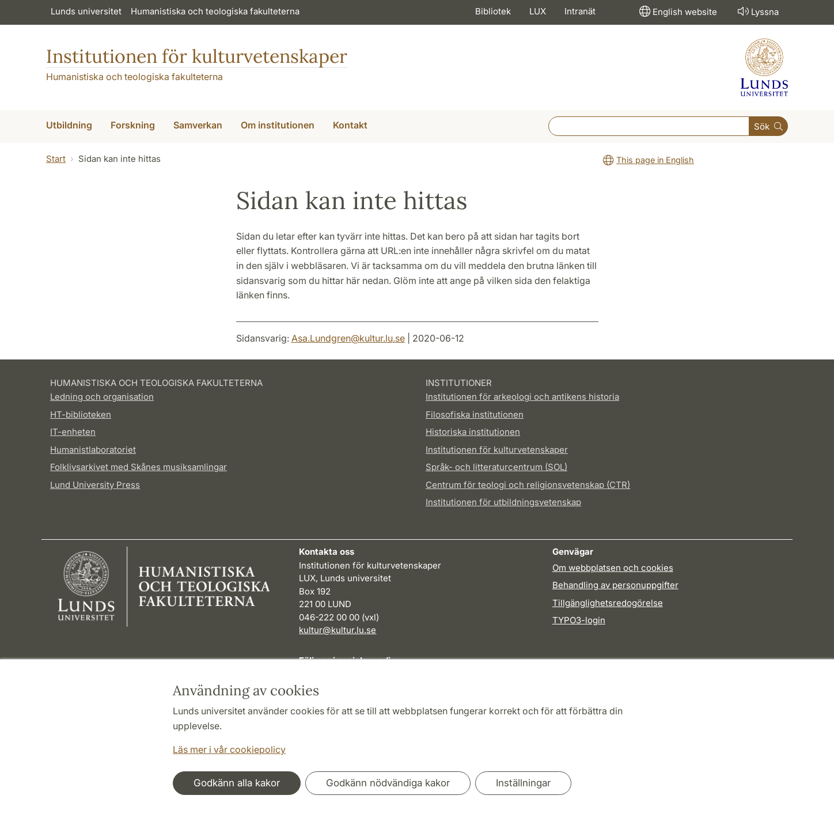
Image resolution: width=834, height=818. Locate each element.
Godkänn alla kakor (237, 783)
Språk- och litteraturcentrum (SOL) (496, 466)
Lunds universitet (86, 11)
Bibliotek (493, 11)
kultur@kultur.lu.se (337, 629)
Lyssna (757, 11)
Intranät (580, 11)
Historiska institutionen (473, 431)
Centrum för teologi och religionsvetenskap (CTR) (528, 484)
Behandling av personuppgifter (615, 585)
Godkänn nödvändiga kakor (388, 783)
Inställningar (523, 783)
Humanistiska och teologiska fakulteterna (215, 11)
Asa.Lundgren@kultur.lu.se (348, 338)
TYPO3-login (578, 620)
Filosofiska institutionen (475, 414)
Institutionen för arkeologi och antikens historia (522, 396)
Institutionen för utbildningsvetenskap (503, 502)
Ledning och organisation (102, 396)
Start (56, 158)
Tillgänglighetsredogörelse (607, 602)
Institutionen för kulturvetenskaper (196, 56)
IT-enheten (73, 431)
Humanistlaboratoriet (93, 449)
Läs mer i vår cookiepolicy (229, 749)
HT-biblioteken (80, 414)
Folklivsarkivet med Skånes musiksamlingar (138, 466)
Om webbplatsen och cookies (612, 567)
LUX (537, 11)
